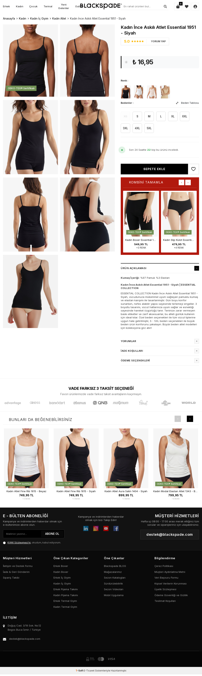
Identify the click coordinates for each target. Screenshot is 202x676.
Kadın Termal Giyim (65, 606)
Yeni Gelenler (63, 6)
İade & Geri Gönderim (16, 571)
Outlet (79, 6)
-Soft (80, 670)
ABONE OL (52, 533)
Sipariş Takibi (11, 577)
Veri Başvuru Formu (166, 577)
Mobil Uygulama (113, 595)
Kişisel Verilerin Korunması (170, 583)
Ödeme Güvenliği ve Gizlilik (171, 595)
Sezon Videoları (113, 589)
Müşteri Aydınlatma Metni (169, 571)
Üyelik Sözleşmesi (165, 589)
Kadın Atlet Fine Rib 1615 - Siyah (76, 491)
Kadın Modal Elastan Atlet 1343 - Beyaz (175, 491)
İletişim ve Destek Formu (18, 566)
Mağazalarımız (113, 571)
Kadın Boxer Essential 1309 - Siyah (141, 239)
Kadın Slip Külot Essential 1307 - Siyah (179, 239)
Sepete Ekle (154, 169)
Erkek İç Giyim (62, 577)
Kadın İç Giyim (39, 18)
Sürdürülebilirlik (113, 583)
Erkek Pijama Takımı (65, 589)
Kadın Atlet (59, 18)
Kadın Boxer (60, 571)
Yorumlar (160, 341)
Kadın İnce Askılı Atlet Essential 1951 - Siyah (98, 18)
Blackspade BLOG (115, 566)
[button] (181, 182)
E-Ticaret (89, 670)
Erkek (6, 6)
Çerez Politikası (163, 566)
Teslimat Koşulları (165, 600)
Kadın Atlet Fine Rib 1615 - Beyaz (26, 491)
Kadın (19, 6)
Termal (48, 6)
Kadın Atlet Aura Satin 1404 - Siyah (126, 491)
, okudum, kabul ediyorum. (32, 542)
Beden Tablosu (187, 102)
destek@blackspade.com (24, 638)
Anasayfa (9, 18)
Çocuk (33, 6)
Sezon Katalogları (114, 577)
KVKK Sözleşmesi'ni (19, 542)
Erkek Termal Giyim (65, 600)
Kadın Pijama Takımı (65, 595)
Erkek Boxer (60, 566)
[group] (30, 60)
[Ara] (165, 6)
